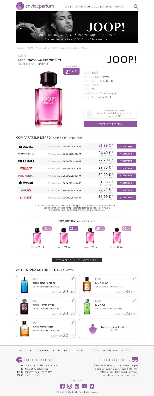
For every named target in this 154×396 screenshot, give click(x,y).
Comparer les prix (110, 124)
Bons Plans (106, 6)
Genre (87, 85)
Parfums (68, 6)
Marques (119, 6)
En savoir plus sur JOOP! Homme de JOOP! (77, 259)
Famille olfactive (91, 93)
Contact (127, 350)
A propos (42, 350)
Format (87, 97)
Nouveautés (91, 6)
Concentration (90, 81)
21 (71, 71)
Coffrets (79, 6)
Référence (88, 76)
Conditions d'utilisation (68, 350)
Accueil (20, 48)
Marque (87, 72)
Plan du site (110, 350)
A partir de (71, 66)
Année (87, 89)
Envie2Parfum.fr (35, 6)
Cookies (93, 350)
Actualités (25, 350)
